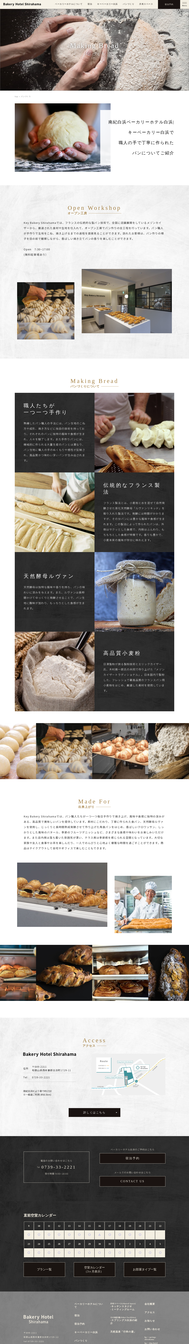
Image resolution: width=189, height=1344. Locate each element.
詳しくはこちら (94, 1112)
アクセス (150, 1312)
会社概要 (150, 1304)
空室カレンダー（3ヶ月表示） (94, 1269)
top (16, 96)
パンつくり (80, 1340)
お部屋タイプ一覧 (145, 1269)
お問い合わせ (152, 1329)
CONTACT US (132, 1181)
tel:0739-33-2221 (34, 1341)
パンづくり (128, 4)
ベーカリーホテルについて (69, 4)
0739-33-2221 (41, 1077)
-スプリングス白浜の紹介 (124, 1320)
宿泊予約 (133, 1158)
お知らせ (150, 1321)
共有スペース (146, 4)
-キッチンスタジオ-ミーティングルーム (124, 1307)
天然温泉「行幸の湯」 (123, 1331)
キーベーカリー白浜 (107, 4)
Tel (56, 1167)
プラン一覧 (44, 1269)
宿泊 (90, 4)
